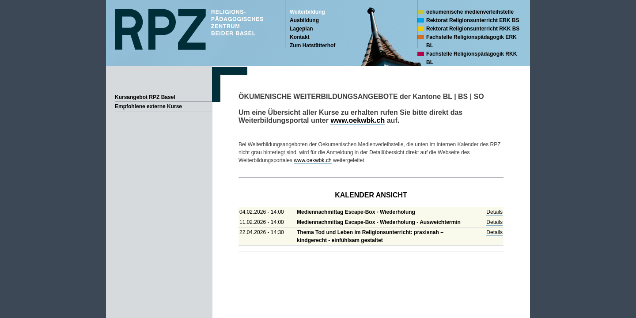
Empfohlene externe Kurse (148, 106)
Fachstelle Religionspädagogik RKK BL (471, 58)
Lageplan (301, 29)
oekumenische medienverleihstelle (470, 12)
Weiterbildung (307, 12)
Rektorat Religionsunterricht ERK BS (472, 20)
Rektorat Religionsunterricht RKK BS (472, 29)
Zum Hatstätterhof (312, 45)
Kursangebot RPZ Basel (145, 97)
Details (494, 212)
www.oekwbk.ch (357, 120)
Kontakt (300, 37)
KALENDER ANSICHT (371, 195)
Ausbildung (304, 20)
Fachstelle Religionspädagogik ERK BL (471, 41)
